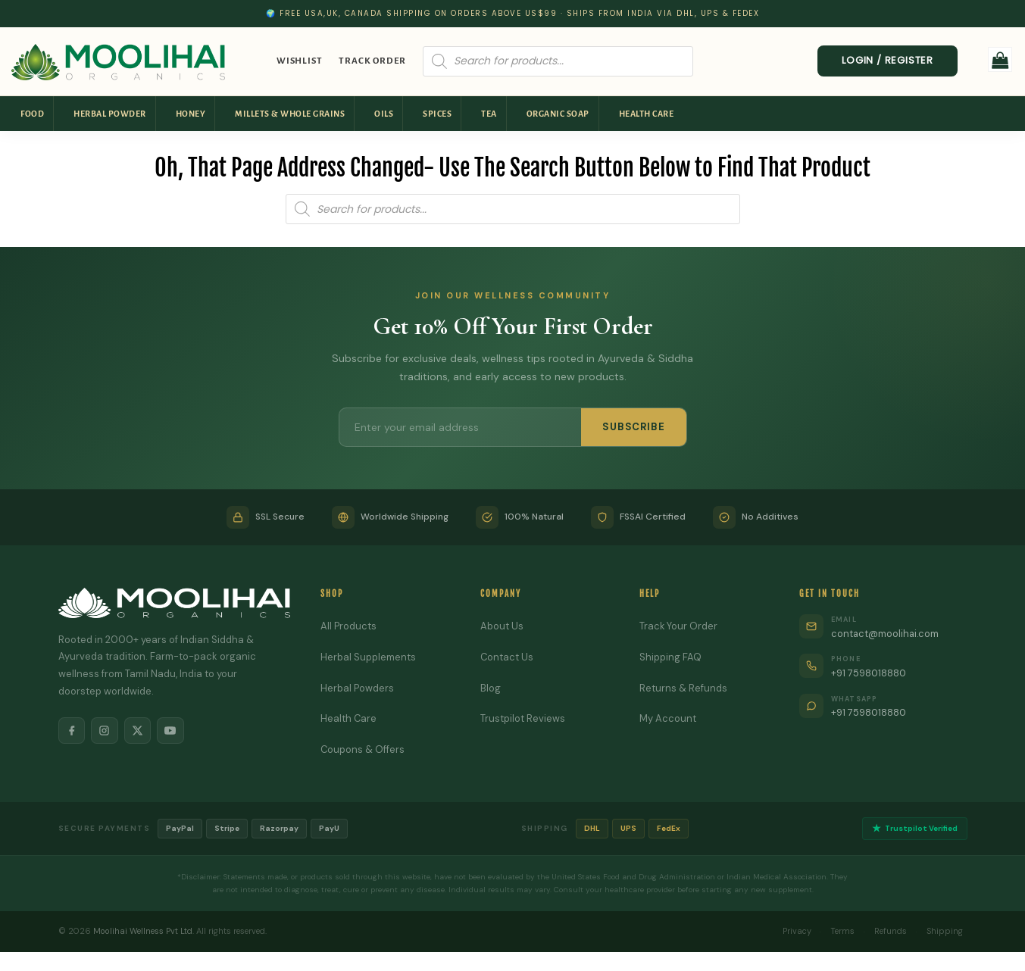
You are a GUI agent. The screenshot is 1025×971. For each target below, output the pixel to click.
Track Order (372, 61)
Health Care (646, 113)
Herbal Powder (109, 113)
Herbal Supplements (368, 657)
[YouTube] (172, 731)
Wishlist (299, 61)
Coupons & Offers (362, 749)
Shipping (945, 931)
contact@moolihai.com (886, 633)
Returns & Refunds (683, 688)
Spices (437, 113)
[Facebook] (72, 731)
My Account (667, 718)
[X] (138, 731)
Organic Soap (558, 113)
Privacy (796, 931)
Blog (490, 688)
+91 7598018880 (870, 673)
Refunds (890, 931)
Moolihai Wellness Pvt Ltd (142, 931)
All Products (348, 626)
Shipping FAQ (670, 657)
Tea (489, 113)
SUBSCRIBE (633, 426)
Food (32, 113)
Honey (191, 113)
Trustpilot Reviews (522, 718)
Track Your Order (678, 626)
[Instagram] (105, 731)
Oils (383, 113)
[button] (1000, 59)
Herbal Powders (357, 688)
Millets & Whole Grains (290, 113)
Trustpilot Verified (915, 829)
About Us (501, 626)
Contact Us (507, 657)
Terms (842, 931)
